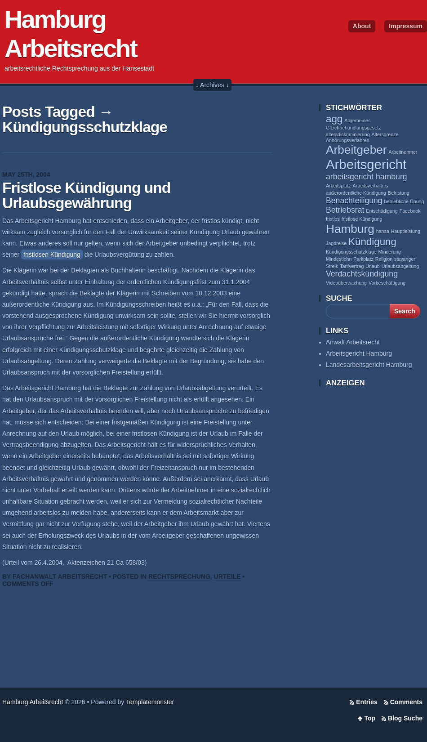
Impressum (406, 26)
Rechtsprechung (179, 576)
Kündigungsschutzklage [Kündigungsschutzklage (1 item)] (351, 252)
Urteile (227, 576)
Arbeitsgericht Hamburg (359, 353)
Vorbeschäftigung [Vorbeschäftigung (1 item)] (387, 283)
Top (369, 718)
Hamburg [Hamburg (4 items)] (350, 229)
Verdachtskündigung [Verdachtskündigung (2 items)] (362, 273)
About (362, 26)
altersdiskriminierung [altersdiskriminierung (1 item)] (348, 134)
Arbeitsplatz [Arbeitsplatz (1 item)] (338, 185)
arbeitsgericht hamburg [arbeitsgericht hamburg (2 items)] (366, 176)
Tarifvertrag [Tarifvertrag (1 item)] (352, 266)
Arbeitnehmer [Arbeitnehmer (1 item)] (402, 152)
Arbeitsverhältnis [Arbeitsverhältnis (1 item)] (370, 185)
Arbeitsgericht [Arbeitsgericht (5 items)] (366, 164)
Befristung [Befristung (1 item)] (398, 193)
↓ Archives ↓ (212, 85)
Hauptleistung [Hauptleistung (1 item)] (405, 231)
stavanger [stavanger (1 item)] (404, 259)
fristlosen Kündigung (51, 254)
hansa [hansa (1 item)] (382, 231)
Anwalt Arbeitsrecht (353, 342)
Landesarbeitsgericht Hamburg (369, 364)
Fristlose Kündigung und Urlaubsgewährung (86, 195)
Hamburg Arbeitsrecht (32, 702)
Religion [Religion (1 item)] (384, 259)
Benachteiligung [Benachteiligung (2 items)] (354, 200)
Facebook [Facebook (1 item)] (410, 211)
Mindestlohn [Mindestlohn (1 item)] (338, 259)
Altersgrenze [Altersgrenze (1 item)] (385, 134)
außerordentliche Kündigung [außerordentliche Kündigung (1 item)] (356, 193)
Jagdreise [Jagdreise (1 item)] (336, 243)
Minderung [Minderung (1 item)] (389, 252)
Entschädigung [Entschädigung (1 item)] (382, 211)
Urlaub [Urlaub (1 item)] (372, 266)
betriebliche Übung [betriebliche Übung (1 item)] (404, 201)
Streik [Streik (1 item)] (332, 266)
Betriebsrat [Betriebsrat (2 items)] (345, 210)
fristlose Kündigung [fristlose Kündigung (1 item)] (362, 219)
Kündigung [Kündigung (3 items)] (372, 241)
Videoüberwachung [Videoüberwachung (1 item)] (346, 283)
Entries (366, 702)
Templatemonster (150, 702)
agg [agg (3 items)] (334, 119)
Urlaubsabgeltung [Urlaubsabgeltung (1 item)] (400, 266)
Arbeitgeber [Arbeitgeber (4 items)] (356, 149)
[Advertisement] (362, 535)
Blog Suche (405, 718)
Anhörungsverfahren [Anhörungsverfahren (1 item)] (347, 140)
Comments (406, 702)
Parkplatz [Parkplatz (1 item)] (363, 259)
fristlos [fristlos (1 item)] (333, 219)
